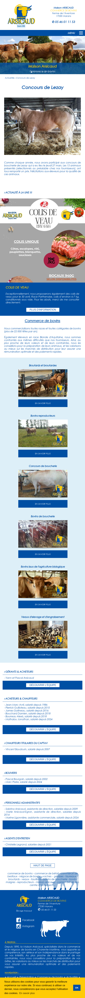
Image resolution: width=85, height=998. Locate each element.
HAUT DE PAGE (43, 865)
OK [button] (77, 988)
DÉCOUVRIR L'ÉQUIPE (43, 685)
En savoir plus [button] (27, 993)
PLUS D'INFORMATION (43, 309)
